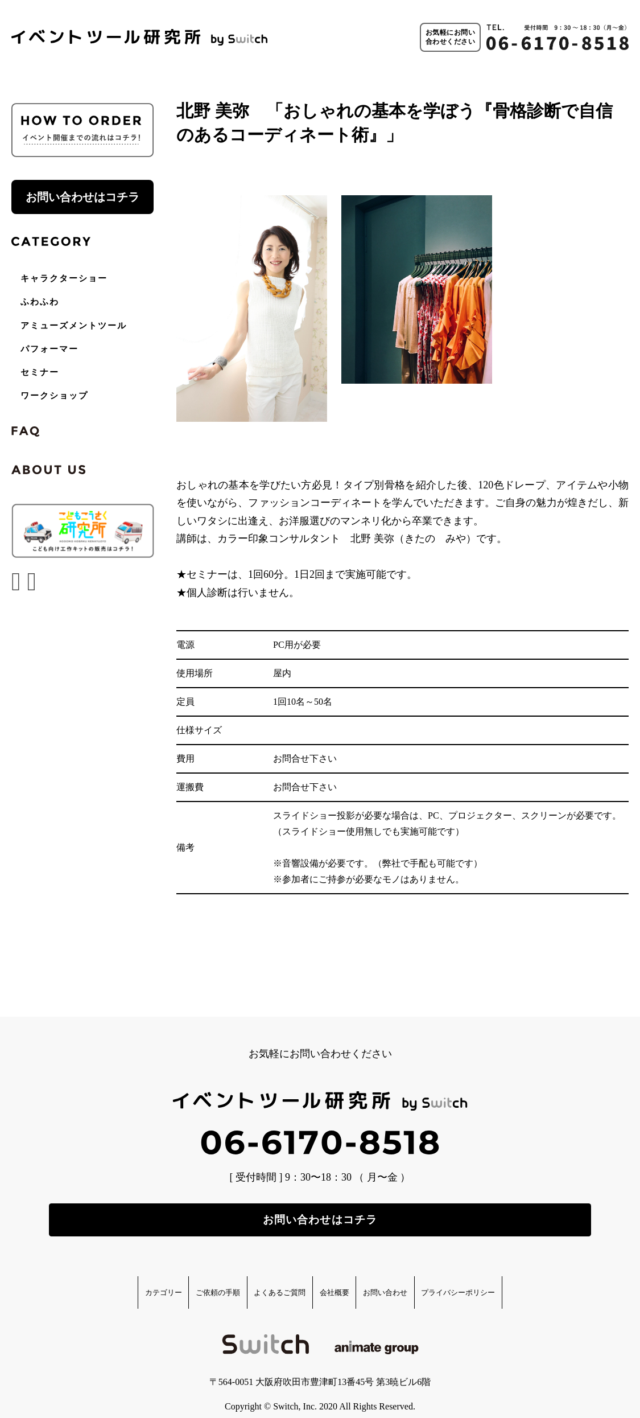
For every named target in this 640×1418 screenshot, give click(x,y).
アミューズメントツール (73, 325)
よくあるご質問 (264, 1279)
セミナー (39, 372)
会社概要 (343, 1279)
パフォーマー (49, 349)
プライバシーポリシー (519, 1279)
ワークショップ (54, 395)
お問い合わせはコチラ (82, 197)
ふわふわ (39, 301)
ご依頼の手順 (176, 1279)
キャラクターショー (64, 278)
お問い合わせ (418, 1279)
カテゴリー (97, 1279)
